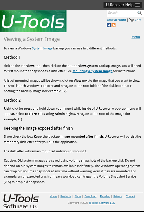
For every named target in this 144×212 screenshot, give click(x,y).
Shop (78, 196)
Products (65, 196)
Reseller (105, 196)
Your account (116, 20)
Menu (136, 37)
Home (53, 196)
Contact (130, 196)
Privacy (118, 196)
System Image (42, 48)
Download (90, 196)
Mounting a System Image (92, 71)
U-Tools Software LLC (102, 202)
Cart (138, 20)
